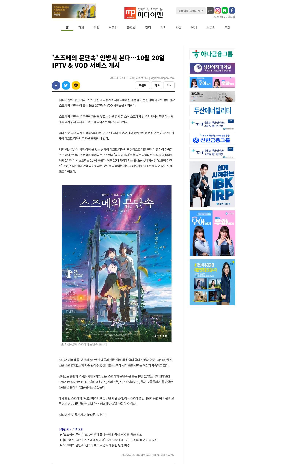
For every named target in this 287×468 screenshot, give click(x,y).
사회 (179, 27)
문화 (227, 27)
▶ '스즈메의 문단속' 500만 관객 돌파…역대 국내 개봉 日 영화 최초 (100, 434)
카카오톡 (76, 85)
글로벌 (131, 27)
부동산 (113, 27)
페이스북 (56, 85)
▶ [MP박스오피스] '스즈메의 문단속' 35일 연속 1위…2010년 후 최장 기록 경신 (108, 440)
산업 (96, 27)
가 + (156, 85)
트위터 (66, 85)
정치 (163, 27)
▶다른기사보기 (96, 414)
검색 (210, 10)
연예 (194, 27)
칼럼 (148, 27)
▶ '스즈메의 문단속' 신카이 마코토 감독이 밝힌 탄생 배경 (94, 445)
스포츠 (210, 27)
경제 (81, 27)
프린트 (143, 85)
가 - (169, 85)
